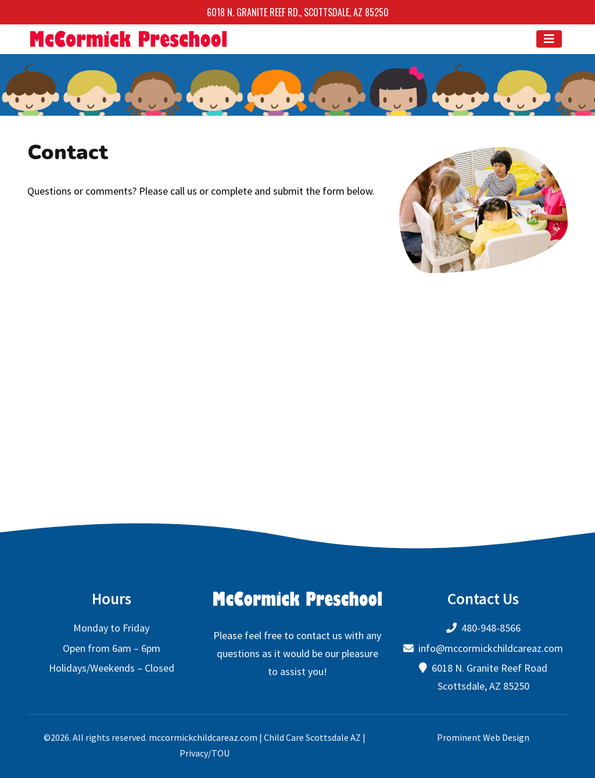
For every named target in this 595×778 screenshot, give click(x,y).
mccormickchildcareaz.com (203, 737)
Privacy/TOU (205, 752)
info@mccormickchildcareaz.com (490, 647)
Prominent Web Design (483, 737)
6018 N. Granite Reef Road (489, 668)
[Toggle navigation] (549, 39)
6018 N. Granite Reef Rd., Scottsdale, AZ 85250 (298, 12)
